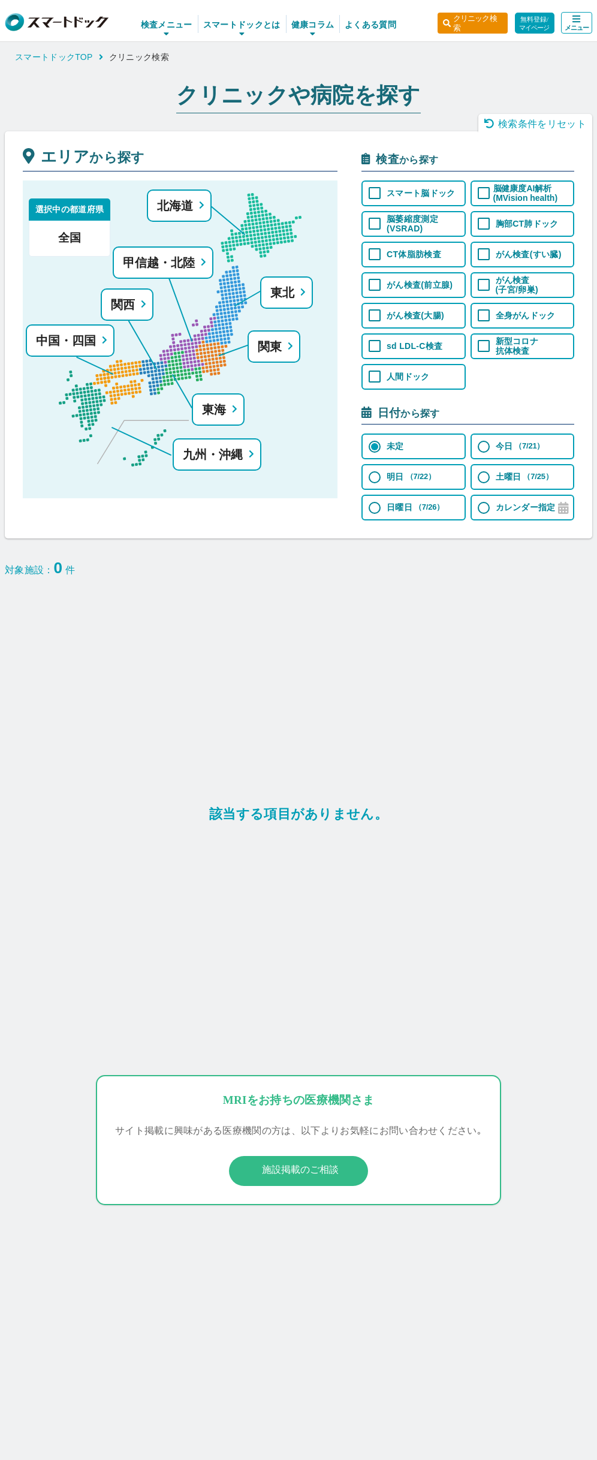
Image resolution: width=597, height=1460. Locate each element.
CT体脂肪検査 (414, 254)
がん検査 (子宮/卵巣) (517, 284)
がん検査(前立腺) (420, 285)
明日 (411, 476)
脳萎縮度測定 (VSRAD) (412, 223)
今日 (520, 446)
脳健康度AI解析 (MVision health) (525, 193)
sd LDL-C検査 (414, 346)
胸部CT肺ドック (527, 223)
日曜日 (415, 507)
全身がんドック (526, 315)
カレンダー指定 (526, 507)
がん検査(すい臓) (529, 254)
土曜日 (524, 476)
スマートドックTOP (59, 57)
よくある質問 (361, 24)
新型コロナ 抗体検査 (517, 346)
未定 (395, 446)
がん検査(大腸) (415, 315)
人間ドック (408, 376)
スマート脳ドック (421, 193)
